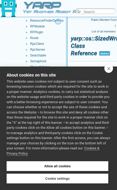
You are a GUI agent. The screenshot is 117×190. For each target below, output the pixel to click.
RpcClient (37, 44)
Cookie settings (57, 178)
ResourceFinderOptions (47, 20)
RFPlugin (36, 32)
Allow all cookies (57, 166)
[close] (108, 68)
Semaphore (38, 61)
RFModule (37, 26)
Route (34, 38)
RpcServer (37, 49)
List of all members (104, 31)
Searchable (38, 55)
